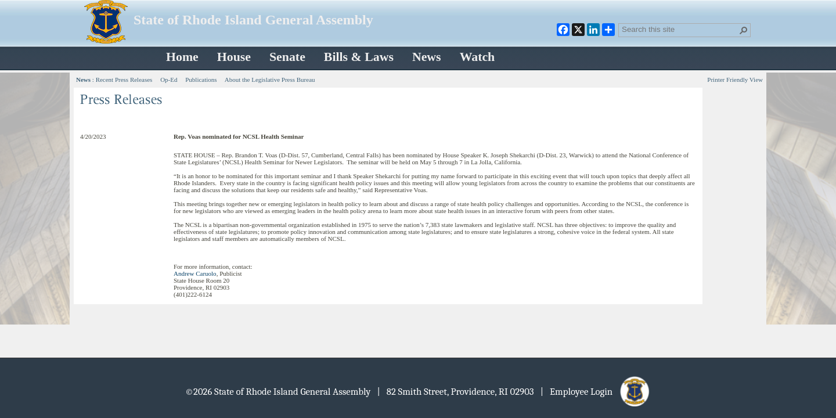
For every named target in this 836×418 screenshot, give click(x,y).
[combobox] (680, 29)
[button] (743, 30)
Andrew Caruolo (195, 273)
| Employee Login (595, 391)
